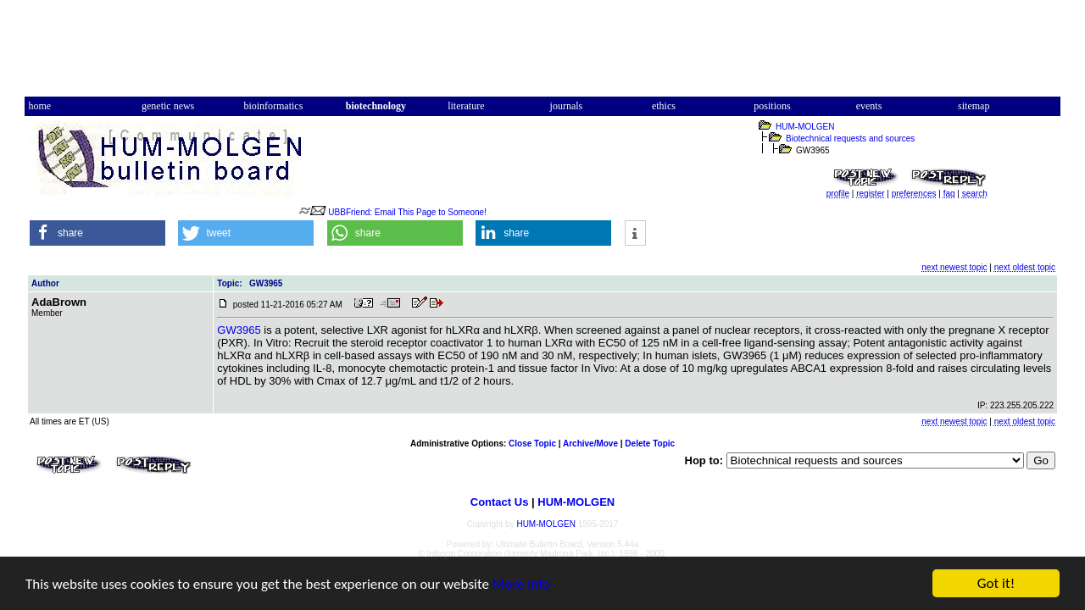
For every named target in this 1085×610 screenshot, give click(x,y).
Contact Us (499, 502)
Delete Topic (650, 443)
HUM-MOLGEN (805, 126)
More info (521, 585)
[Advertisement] (542, 53)
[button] (97, 233)
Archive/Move (590, 443)
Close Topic (532, 443)
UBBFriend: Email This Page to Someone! (407, 212)
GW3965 (238, 330)
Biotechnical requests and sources (850, 138)
